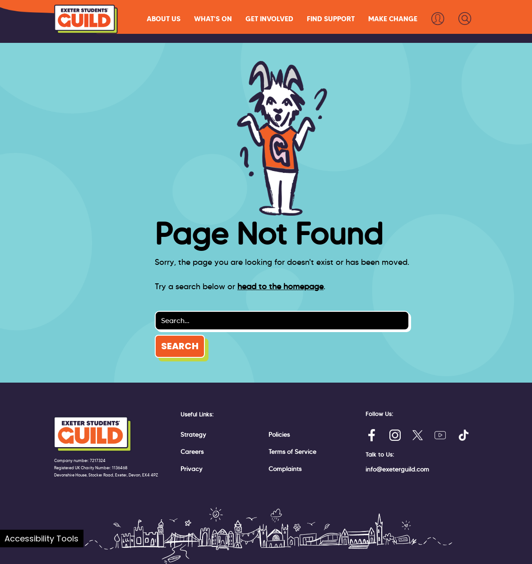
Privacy (191, 469)
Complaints (284, 469)
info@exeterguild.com (397, 469)
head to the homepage (280, 286)
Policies (279, 434)
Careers (192, 452)
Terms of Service (292, 452)
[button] (163, 18)
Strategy (193, 434)
